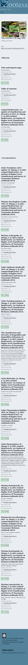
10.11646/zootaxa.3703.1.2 (10, 95)
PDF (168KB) (5, 545)
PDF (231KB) (5, 372)
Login (8, 9)
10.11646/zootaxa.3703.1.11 (10, 429)
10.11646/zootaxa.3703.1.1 (10, 74)
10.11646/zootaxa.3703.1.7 (10, 286)
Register (3, 9)
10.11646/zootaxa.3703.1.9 (10, 363)
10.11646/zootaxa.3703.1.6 (10, 252)
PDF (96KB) (5, 140)
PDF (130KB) (5, 404)
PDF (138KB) (5, 295)
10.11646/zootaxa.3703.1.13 (10, 502)
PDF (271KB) (5, 479)
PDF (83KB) (5, 104)
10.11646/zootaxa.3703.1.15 (10, 569)
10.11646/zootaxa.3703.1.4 (10, 187)
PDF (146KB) (5, 511)
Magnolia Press (13, 642)
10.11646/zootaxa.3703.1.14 (10, 536)
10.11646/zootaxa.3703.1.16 (10, 603)
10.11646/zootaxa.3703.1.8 (10, 318)
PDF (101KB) (5, 83)
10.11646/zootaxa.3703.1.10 (10, 395)
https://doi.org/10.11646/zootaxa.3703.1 (12, 48)
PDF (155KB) (5, 578)
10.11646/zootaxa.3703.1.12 (10, 470)
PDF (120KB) (5, 229)
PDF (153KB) (5, 612)
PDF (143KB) (5, 261)
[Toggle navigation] (2, 12)
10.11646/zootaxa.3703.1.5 (10, 220)
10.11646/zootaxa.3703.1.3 (10, 131)
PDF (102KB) (5, 327)
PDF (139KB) (5, 196)
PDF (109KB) (5, 438)
